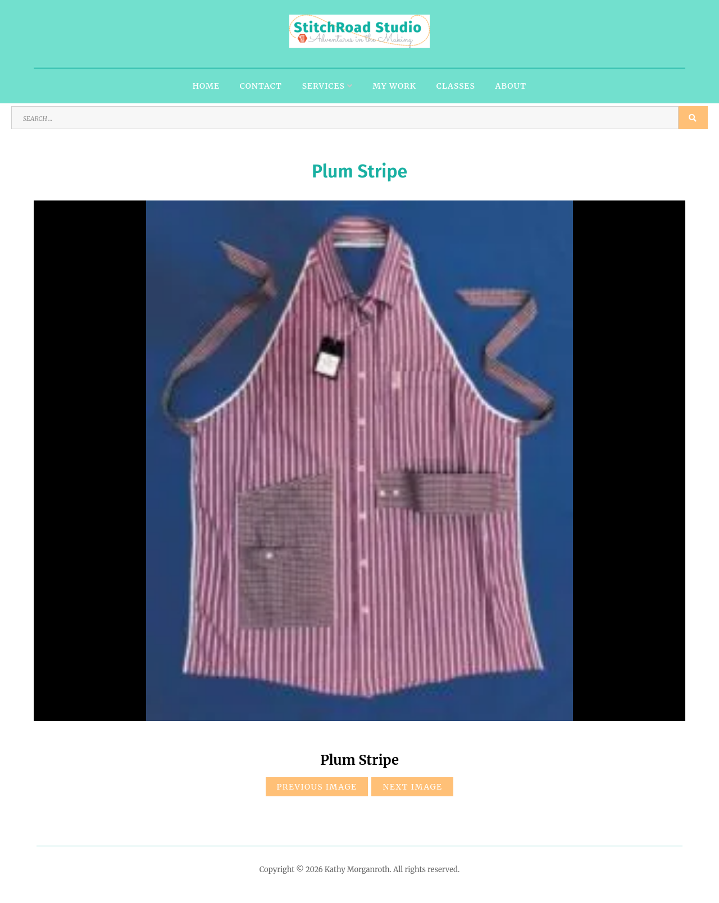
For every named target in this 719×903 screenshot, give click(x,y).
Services (323, 86)
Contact (261, 86)
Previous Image (317, 787)
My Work (394, 86)
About (511, 86)
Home (206, 86)
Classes (455, 86)
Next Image (412, 787)
